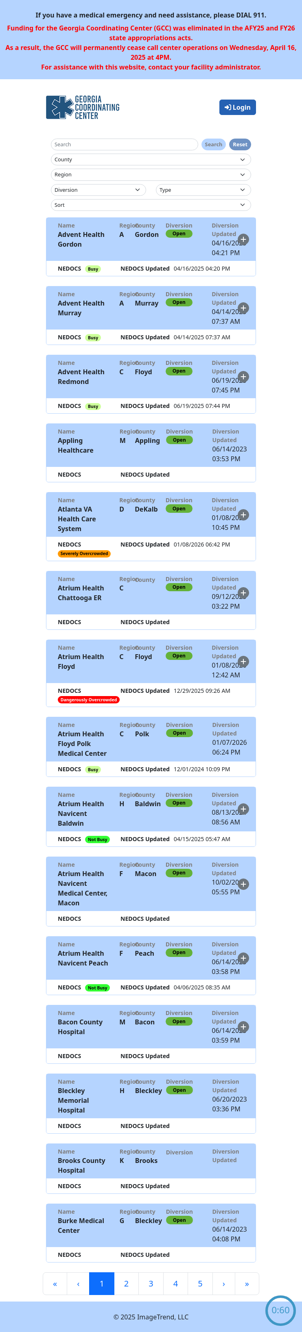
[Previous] (78, 1283)
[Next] (223, 1283)
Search (214, 144)
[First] (55, 1283)
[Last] (247, 1283)
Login (238, 107)
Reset (240, 144)
